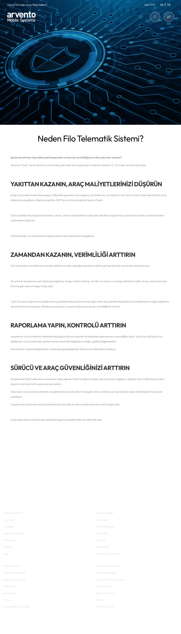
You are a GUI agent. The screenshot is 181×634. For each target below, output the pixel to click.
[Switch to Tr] (168, 5)
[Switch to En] (161, 5)
